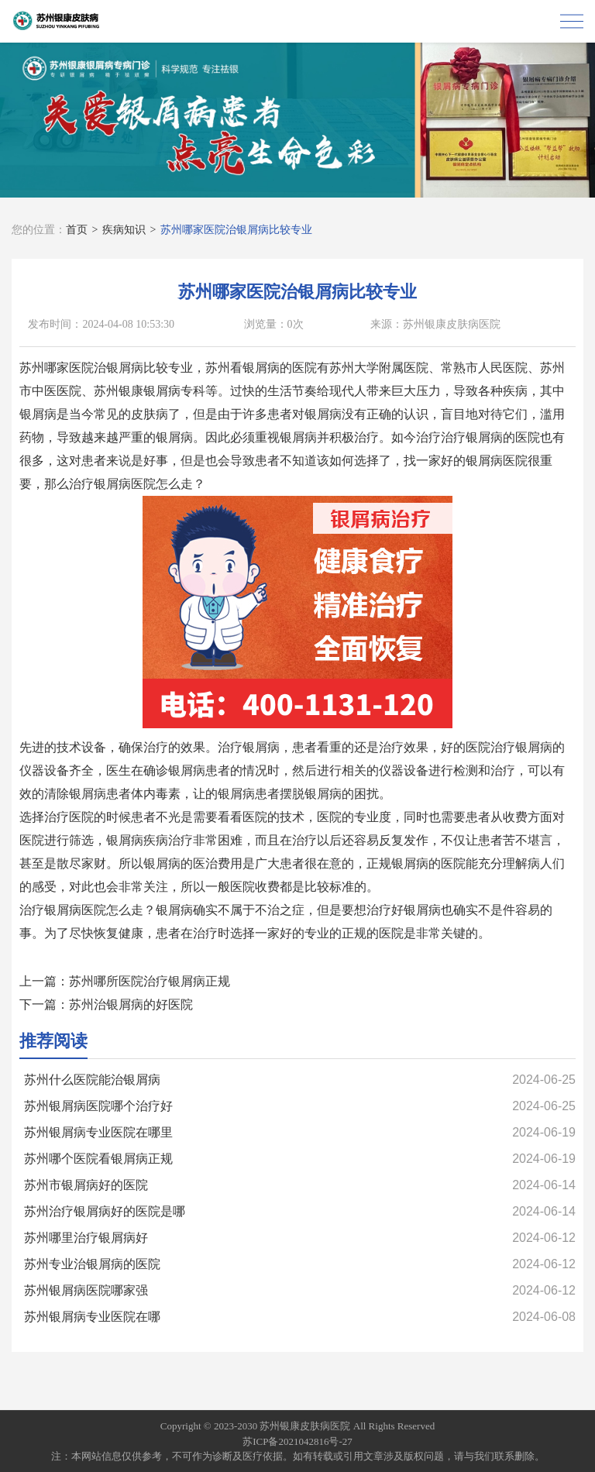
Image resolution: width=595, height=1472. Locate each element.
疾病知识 (124, 230)
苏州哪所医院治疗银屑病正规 (149, 981)
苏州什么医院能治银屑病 (92, 1079)
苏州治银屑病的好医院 (131, 1004)
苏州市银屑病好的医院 (86, 1185)
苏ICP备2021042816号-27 (297, 1441)
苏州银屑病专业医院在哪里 (98, 1132)
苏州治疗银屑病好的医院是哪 (104, 1211)
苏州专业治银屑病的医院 (92, 1264)
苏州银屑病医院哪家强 (86, 1290)
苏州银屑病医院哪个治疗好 (98, 1106)
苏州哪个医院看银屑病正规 (98, 1158)
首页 (77, 230)
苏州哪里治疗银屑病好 (86, 1237)
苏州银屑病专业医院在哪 (92, 1316)
